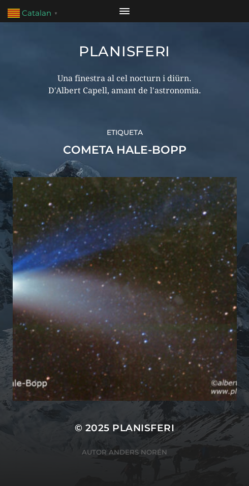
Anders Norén (138, 452)
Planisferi (124, 51)
